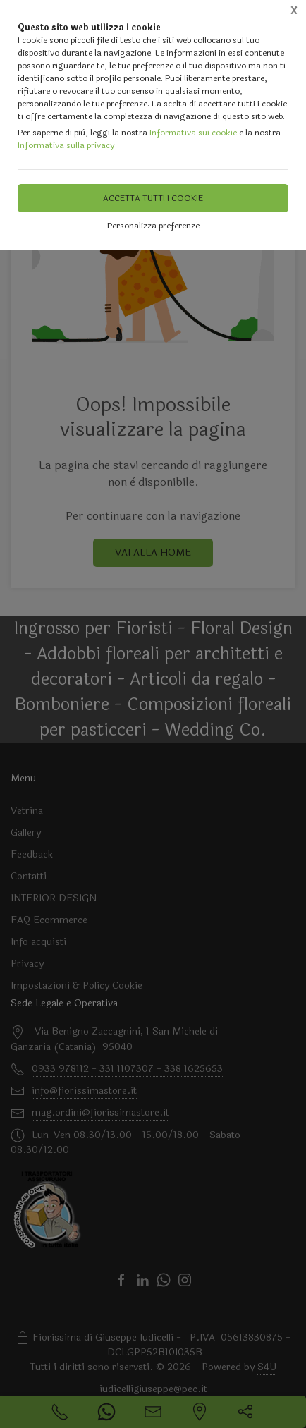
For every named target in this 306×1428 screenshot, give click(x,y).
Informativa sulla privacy (66, 145)
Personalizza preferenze (153, 225)
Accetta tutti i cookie (153, 198)
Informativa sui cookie (193, 132)
